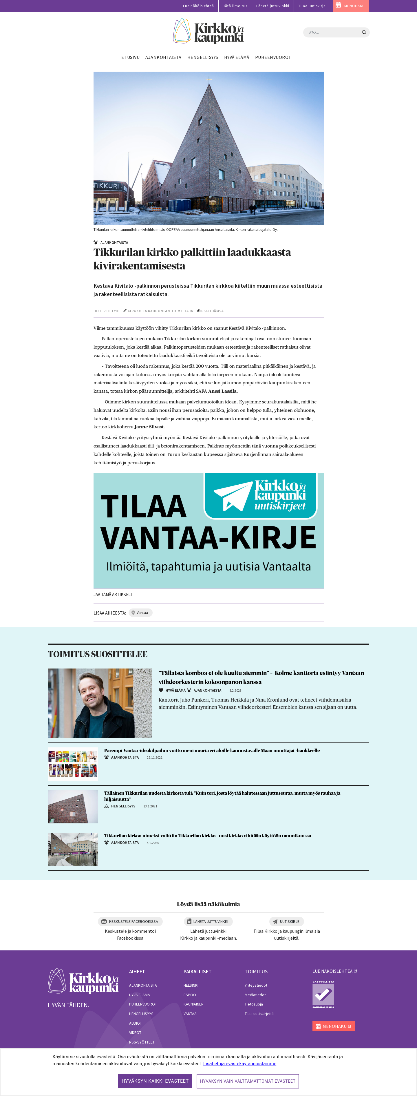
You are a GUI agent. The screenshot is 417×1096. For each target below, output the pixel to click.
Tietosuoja (254, 1004)
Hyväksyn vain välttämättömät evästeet (248, 1081)
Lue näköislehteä (198, 5)
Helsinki (191, 985)
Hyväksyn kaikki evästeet (155, 1081)
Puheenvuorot (143, 1004)
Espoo (190, 994)
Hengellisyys (141, 1013)
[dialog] (208, 1072)
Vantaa (190, 1013)
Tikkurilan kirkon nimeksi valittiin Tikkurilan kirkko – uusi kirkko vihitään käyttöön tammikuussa (207, 836)
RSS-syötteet (142, 1042)
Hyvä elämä (139, 994)
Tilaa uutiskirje (311, 5)
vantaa (142, 612)
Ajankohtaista (143, 985)
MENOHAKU (354, 5)
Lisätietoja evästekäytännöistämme (239, 1063)
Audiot (135, 1023)
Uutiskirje (289, 921)
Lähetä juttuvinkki (272, 5)
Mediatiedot (255, 994)
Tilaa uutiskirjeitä (259, 1013)
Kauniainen (194, 1004)
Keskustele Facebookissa (133, 921)
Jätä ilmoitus (235, 5)
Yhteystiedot (256, 985)
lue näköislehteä (332, 971)
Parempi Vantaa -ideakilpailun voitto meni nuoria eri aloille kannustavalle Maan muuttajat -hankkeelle (212, 750)
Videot (135, 1032)
